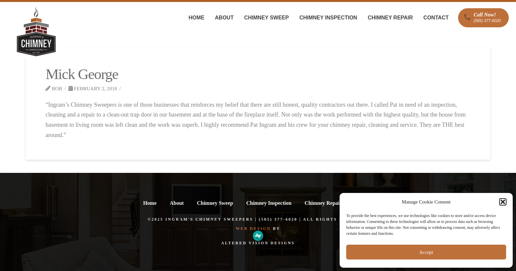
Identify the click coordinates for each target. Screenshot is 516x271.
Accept (426, 252)
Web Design (253, 228)
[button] (503, 202)
